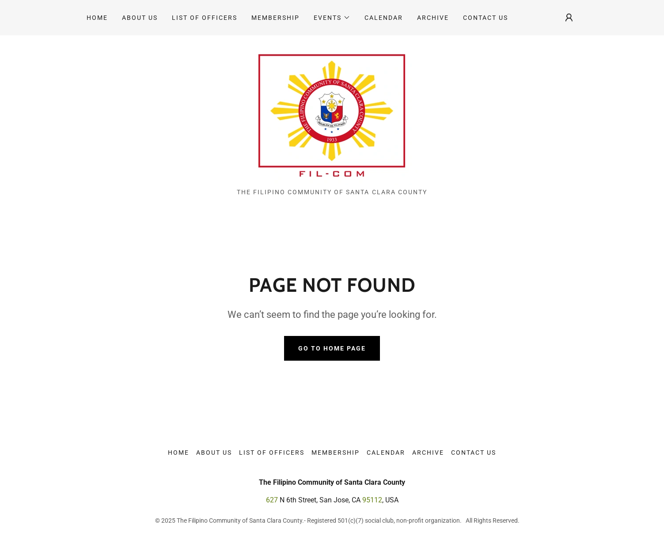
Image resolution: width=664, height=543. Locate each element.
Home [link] (97, 17)
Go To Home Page (332, 348)
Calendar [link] (383, 17)
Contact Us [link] (485, 17)
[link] (331, 115)
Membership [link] (275, 17)
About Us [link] (140, 17)
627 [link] (272, 500)
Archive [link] (433, 17)
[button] (332, 17)
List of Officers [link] (204, 17)
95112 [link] (372, 500)
